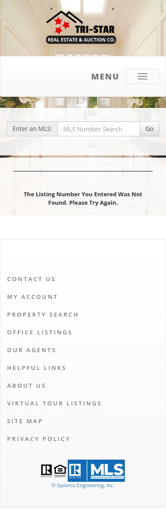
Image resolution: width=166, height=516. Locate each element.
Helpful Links (37, 368)
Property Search (43, 314)
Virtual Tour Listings (54, 403)
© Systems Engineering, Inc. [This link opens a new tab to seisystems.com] (82, 485)
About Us (26, 385)
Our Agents (32, 350)
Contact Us (31, 279)
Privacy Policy (38, 439)
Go (149, 128)
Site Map (25, 421)
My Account (32, 297)
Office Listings (40, 332)
